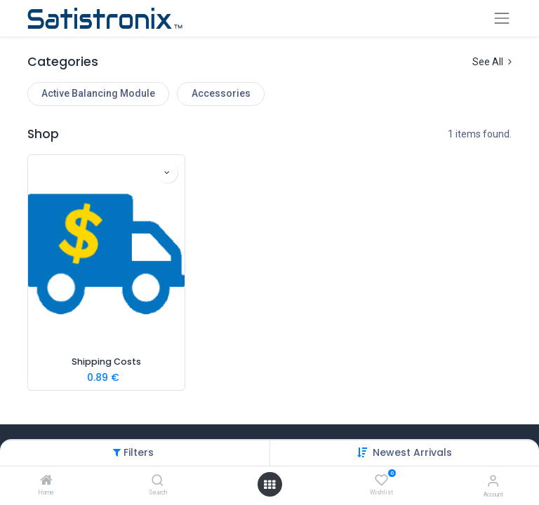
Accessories (221, 93)
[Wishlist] (381, 480)
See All (492, 61)
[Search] (157, 481)
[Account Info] (493, 481)
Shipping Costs (106, 362)
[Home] (46, 481)
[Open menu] (269, 484)
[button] (412, 452)
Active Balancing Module (98, 93)
